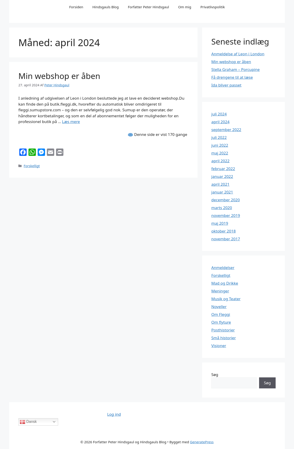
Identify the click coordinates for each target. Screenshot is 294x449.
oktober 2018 (223, 231)
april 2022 (220, 160)
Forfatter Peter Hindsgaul (148, 7)
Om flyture (221, 322)
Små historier (223, 337)
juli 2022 (219, 137)
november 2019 (225, 215)
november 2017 (225, 238)
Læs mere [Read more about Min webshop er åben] (71, 121)
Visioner (218, 345)
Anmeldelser (222, 267)
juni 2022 (219, 145)
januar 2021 (222, 192)
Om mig (184, 7)
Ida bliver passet (226, 85)
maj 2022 (219, 153)
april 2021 (220, 184)
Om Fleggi (220, 314)
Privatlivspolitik (212, 7)
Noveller (218, 306)
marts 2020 (221, 207)
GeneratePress (202, 442)
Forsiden (76, 7)
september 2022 (226, 129)
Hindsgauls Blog (105, 7)
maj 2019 (219, 223)
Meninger (220, 291)
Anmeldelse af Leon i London (237, 53)
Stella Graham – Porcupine (235, 69)
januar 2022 (222, 176)
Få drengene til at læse (232, 77)
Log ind (114, 414)
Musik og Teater (225, 298)
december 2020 (225, 199)
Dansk (28, 422)
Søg (214, 374)
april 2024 (220, 121)
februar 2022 (223, 168)
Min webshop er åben (59, 75)
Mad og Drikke (224, 283)
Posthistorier (223, 330)
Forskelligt (32, 166)
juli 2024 (219, 114)
